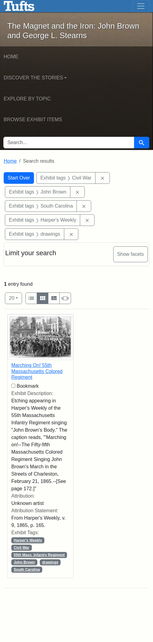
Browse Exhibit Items (33, 119)
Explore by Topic (27, 98)
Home (11, 56)
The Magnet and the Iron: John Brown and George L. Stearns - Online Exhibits (19, 6)
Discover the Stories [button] (33, 77)
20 (15, 297)
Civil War (21, 548)
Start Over (19, 177)
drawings (50, 562)
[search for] (68, 142)
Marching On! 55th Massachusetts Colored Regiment (36, 371)
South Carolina (27, 570)
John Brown (24, 562)
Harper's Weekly (28, 540)
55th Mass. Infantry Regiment (39, 555)
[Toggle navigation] (140, 6)
